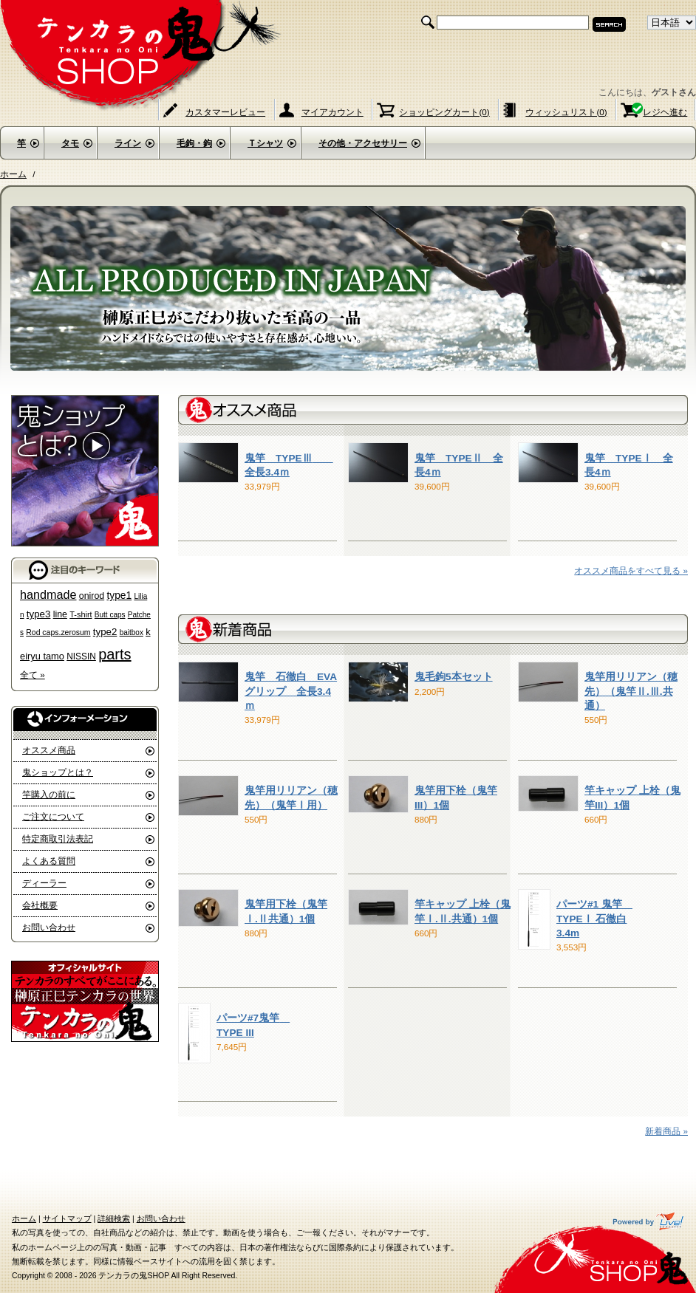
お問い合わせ (48, 927)
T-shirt (80, 614)
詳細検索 (114, 1218)
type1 (119, 595)
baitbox (131, 632)
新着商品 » (666, 1131)
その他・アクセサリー (362, 143)
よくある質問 (48, 860)
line (60, 614)
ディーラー (44, 883)
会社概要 (40, 905)
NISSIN (81, 656)
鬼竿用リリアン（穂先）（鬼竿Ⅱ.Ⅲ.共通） (631, 691)
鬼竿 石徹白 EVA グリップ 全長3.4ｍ (291, 691)
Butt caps (110, 615)
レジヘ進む (665, 112)
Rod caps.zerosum (58, 632)
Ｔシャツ (265, 143)
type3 (39, 614)
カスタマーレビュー (225, 112)
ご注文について (53, 816)
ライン (128, 143)
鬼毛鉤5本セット (453, 676)
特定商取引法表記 (57, 838)
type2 (105, 631)
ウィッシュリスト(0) (566, 112)
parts (114, 654)
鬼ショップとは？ (57, 772)
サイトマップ (67, 1218)
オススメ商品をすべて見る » (631, 570)
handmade (48, 594)
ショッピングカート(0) (444, 112)
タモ (70, 143)
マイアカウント (332, 112)
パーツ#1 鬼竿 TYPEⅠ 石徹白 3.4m (594, 919)
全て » (32, 674)
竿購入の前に (48, 794)
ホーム (13, 174)
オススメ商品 (48, 750)
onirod (91, 596)
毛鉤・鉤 (194, 143)
